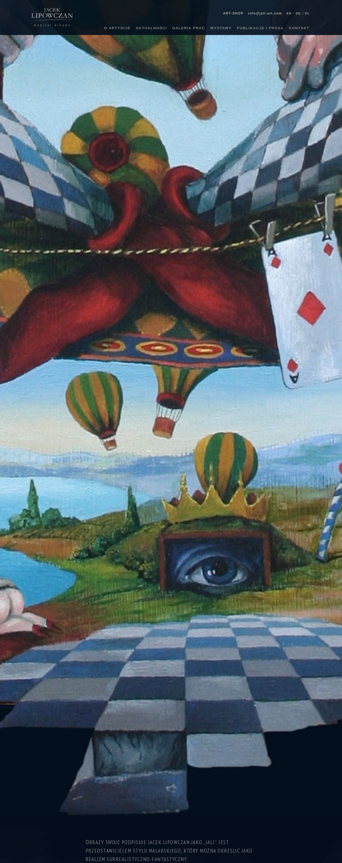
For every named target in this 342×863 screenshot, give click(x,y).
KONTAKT (299, 28)
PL (307, 13)
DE (298, 13)
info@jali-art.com (265, 13)
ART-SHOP (233, 13)
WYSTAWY (221, 28)
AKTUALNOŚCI (151, 28)
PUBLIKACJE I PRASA (260, 28)
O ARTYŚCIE (117, 28)
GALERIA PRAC (188, 28)
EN (288, 13)
